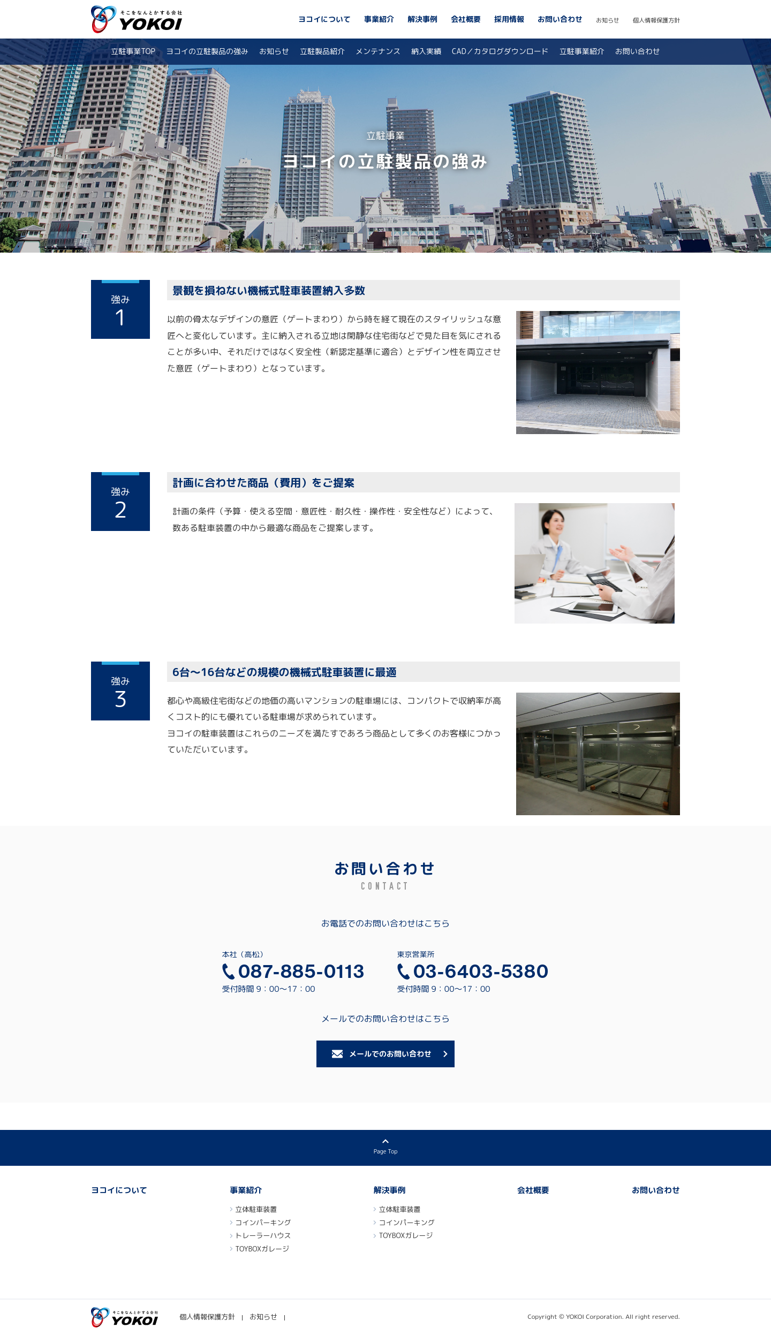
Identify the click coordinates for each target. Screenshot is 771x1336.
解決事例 (422, 19)
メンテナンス (378, 51)
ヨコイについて (324, 19)
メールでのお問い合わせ (390, 1054)
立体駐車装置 (256, 1210)
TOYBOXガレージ (262, 1250)
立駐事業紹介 (582, 51)
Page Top (385, 1152)
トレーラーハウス (263, 1236)
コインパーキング (263, 1223)
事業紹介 (379, 19)
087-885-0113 (301, 971)
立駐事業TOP (133, 51)
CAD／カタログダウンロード (500, 51)
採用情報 (509, 19)
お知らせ (607, 20)
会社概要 (466, 19)
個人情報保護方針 (656, 20)
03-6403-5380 (481, 971)
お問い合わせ (560, 19)
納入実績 (426, 51)
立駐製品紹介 (322, 51)
